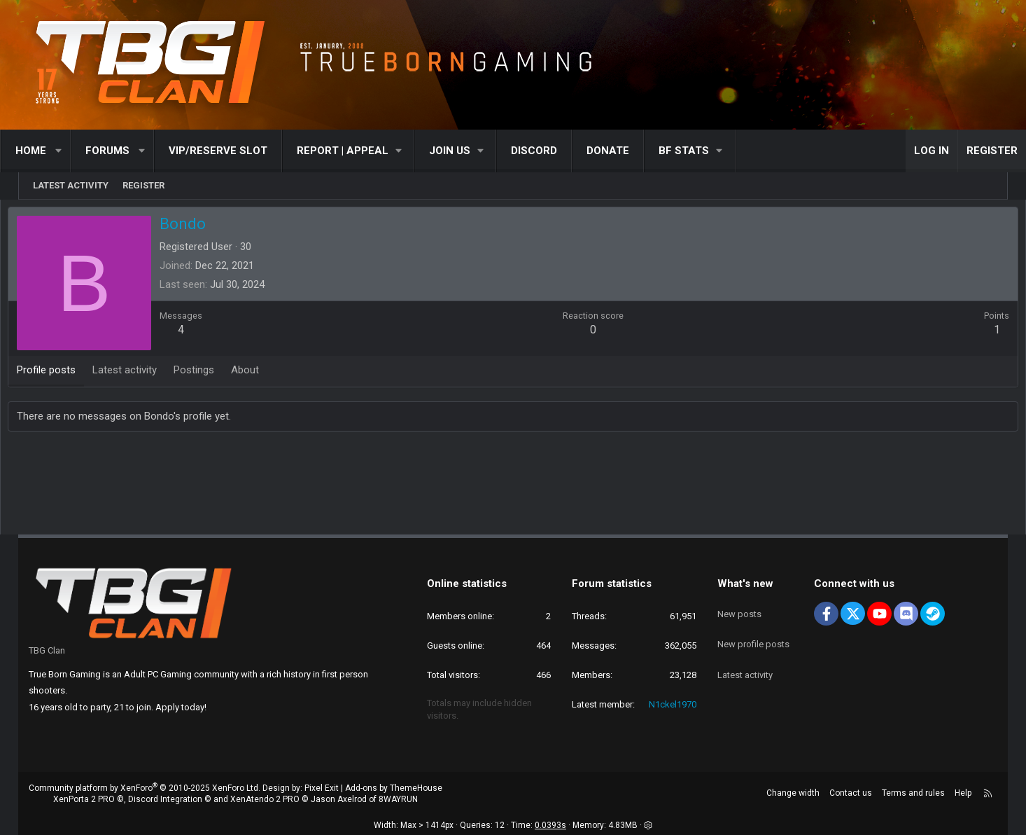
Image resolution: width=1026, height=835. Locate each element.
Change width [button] (793, 793)
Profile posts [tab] (67, 373)
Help (963, 793)
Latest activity (70, 185)
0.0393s (550, 825)
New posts (739, 607)
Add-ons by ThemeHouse (393, 788)
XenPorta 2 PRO (84, 799)
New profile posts (753, 633)
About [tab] (267, 373)
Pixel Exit (321, 788)
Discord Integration (165, 799)
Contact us (850, 793)
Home (49, 150)
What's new (745, 583)
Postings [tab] (215, 373)
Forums (126, 150)
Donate (626, 150)
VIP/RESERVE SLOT (236, 150)
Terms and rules (913, 793)
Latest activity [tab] (146, 373)
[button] (77, 151)
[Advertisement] (513, 487)
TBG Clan (47, 650)
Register (143, 185)
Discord (552, 150)
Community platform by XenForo (144, 788)
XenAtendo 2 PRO (265, 799)
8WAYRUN (398, 799)
